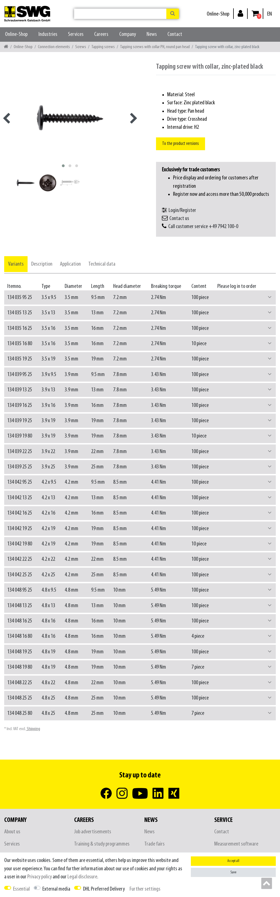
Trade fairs (154, 844)
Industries (47, 34)
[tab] (16, 264)
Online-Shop (218, 14)
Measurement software (236, 844)
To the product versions (180, 143)
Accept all (233, 861)
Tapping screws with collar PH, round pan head (155, 47)
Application (70, 264)
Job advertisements (92, 832)
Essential (21, 889)
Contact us (179, 218)
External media (56, 889)
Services (76, 34)
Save (233, 872)
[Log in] (240, 13)
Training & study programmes (102, 844)
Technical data (101, 264)
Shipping (33, 729)
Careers (101, 34)
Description (41, 264)
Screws (80, 47)
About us (12, 832)
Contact (174, 34)
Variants (16, 264)
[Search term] (120, 14)
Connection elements (54, 47)
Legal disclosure (82, 877)
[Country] (269, 14)
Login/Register (182, 210)
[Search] (172, 14)
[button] (270, 297)
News (152, 34)
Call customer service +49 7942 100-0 (203, 226)
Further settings (145, 889)
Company (127, 34)
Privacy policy (39, 877)
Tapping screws (103, 47)
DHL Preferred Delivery (104, 889)
